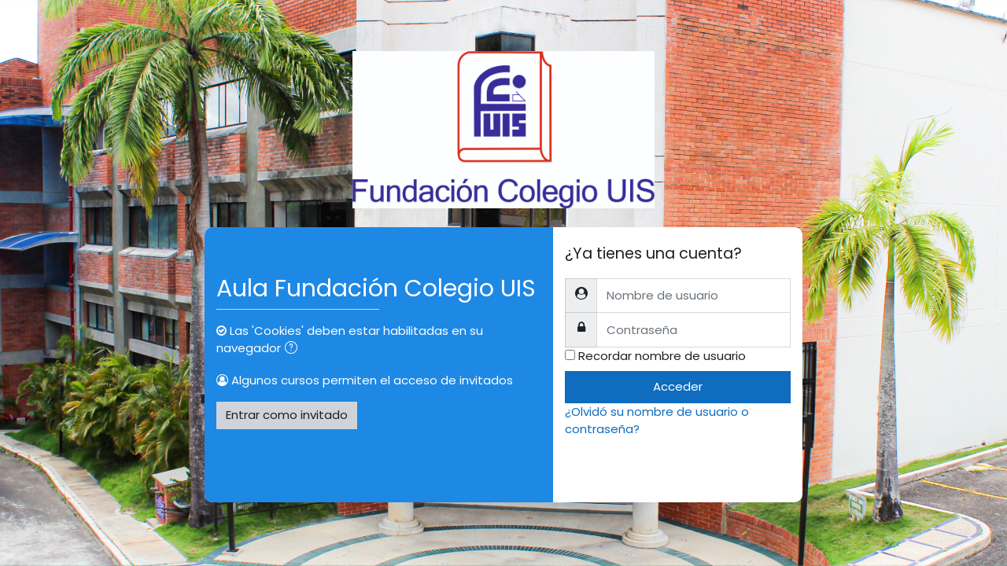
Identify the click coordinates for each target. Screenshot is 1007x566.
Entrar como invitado (287, 414)
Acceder (678, 386)
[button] (294, 349)
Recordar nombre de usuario (662, 355)
